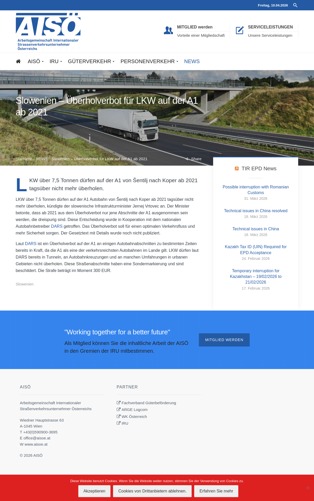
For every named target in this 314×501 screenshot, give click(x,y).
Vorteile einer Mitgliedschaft (201, 35)
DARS (56, 226)
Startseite (24, 159)
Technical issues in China (255, 229)
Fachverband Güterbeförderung (149, 403)
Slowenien (25, 284)
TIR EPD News (259, 168)
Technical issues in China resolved (256, 211)
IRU (125, 423)
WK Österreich (134, 416)
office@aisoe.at (37, 438)
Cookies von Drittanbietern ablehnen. (152, 491)
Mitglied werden (224, 340)
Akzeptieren (94, 491)
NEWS (42, 159)
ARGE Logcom (135, 409)
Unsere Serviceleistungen (270, 35)
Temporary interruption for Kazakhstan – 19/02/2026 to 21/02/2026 (256, 277)
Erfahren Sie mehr (216, 491)
